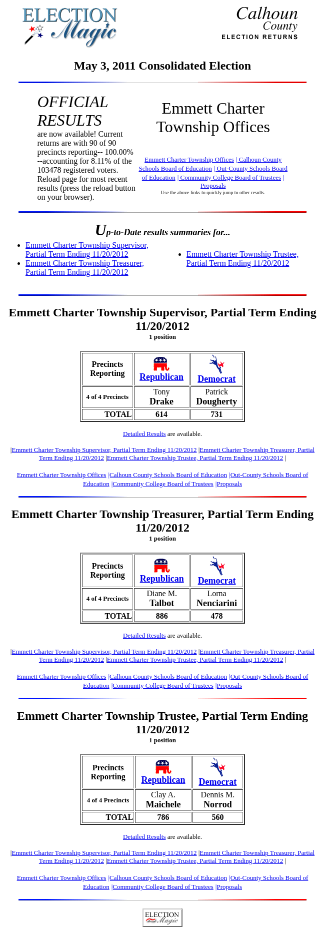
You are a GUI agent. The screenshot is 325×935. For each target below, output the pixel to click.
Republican (162, 377)
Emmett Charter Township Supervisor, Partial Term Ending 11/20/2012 (87, 249)
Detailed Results (144, 433)
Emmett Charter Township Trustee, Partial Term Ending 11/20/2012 (242, 258)
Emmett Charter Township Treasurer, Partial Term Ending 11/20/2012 (85, 267)
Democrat (217, 379)
